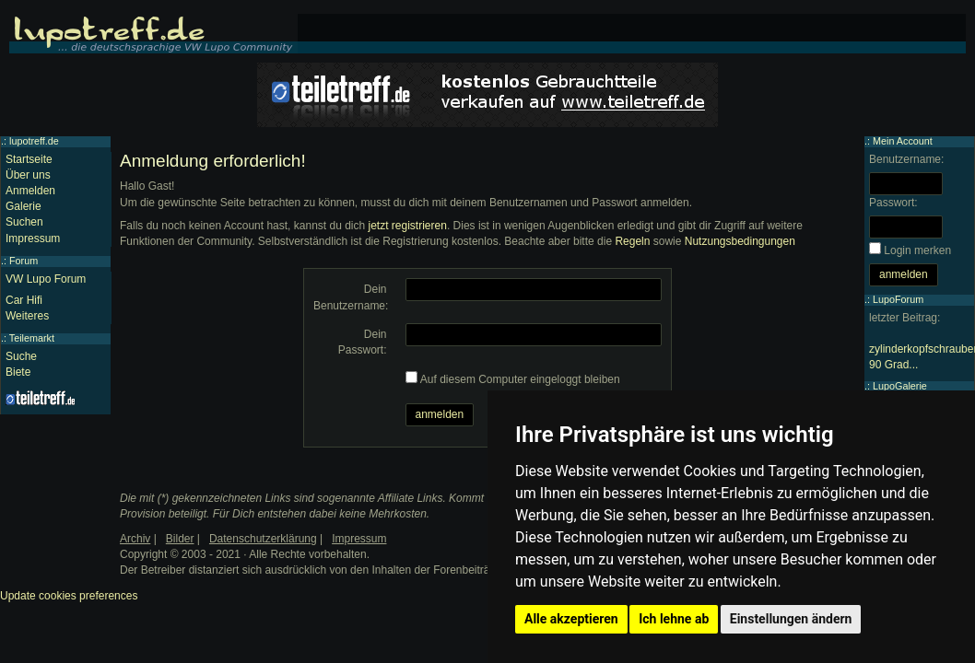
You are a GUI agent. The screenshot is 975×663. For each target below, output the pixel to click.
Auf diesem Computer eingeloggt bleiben (520, 379)
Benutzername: (906, 159)
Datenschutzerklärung (263, 538)
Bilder (180, 538)
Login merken (917, 250)
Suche (21, 356)
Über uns (28, 175)
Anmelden (30, 190)
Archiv (135, 538)
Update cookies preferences (68, 595)
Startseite (29, 159)
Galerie (23, 206)
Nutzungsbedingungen (740, 241)
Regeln (632, 241)
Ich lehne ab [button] (674, 618)
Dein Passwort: (362, 342)
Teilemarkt (31, 337)
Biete (18, 372)
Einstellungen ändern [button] (791, 618)
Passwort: (893, 202)
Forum (23, 260)
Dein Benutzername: (350, 297)
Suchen (24, 221)
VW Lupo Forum (46, 279)
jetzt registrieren (408, 225)
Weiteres (27, 315)
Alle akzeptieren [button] (571, 618)
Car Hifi (24, 300)
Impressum (33, 238)
